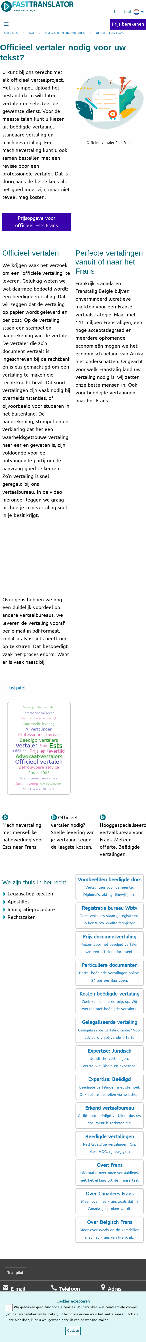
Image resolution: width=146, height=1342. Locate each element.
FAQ (31, 33)
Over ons (11, 33)
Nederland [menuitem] (126, 12)
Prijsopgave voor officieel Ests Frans (36, 222)
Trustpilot (15, 687)
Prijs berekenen (128, 24)
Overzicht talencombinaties (65, 33)
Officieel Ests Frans (110, 33)
